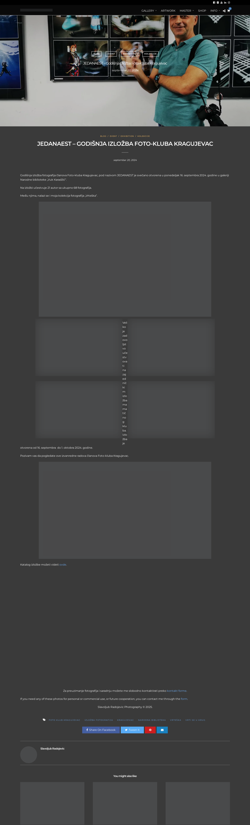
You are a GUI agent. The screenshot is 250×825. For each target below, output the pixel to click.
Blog (96, 54)
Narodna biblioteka (152, 720)
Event (111, 54)
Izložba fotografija (99, 720)
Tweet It (132, 729)
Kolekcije (150, 54)
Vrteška (175, 720)
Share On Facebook (101, 729)
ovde (62, 564)
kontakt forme (176, 690)
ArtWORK (168, 10)
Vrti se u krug (195, 720)
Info (213, 10)
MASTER (185, 10)
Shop (202, 10)
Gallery (148, 10)
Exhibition (129, 54)
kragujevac (125, 720)
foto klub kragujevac (64, 720)
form (184, 699)
